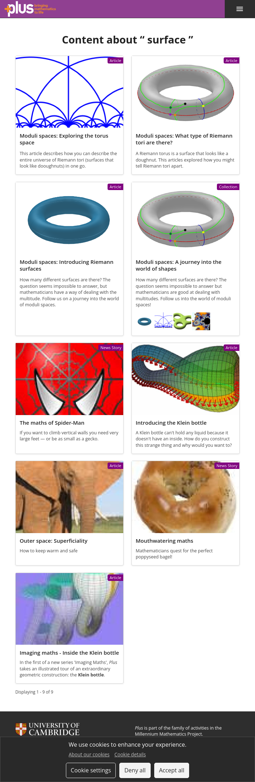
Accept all (171, 770)
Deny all (135, 770)
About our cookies (89, 754)
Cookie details (130, 754)
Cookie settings (91, 770)
